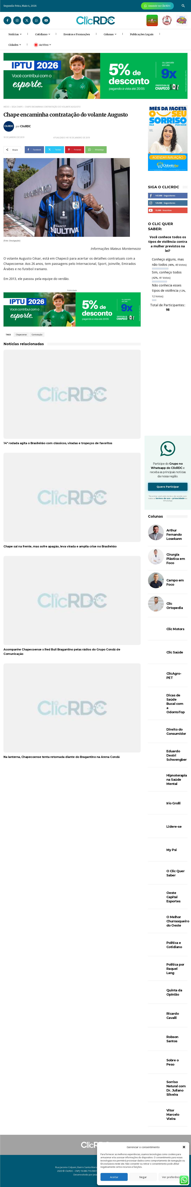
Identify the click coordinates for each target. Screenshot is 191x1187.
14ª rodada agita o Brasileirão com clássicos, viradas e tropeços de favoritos (58, 443)
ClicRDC (25, 126)
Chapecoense (21, 334)
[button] (184, 1147)
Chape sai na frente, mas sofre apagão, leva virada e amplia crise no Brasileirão (60, 546)
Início (6, 106)
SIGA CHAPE (17, 106)
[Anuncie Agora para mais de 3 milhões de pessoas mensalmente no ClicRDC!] (157, 5)
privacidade (178, 498)
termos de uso (163, 498)
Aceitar (114, 1177)
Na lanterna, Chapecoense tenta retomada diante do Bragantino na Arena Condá (62, 757)
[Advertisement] (72, 793)
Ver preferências (172, 1177)
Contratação (37, 334)
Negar (143, 1177)
